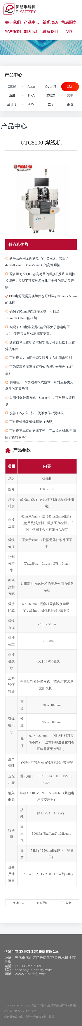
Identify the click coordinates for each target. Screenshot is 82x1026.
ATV (31, 104)
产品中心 (32, 22)
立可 (51, 104)
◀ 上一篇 (18, 902)
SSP (70, 95)
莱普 (70, 104)
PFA (31, 95)
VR (69, 31)
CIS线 (12, 87)
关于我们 (13, 22)
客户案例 (13, 31)
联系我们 (50, 31)
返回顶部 (42, 902)
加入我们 (32, 31)
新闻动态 (50, 22)
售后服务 (69, 22)
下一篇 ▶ (66, 902)
